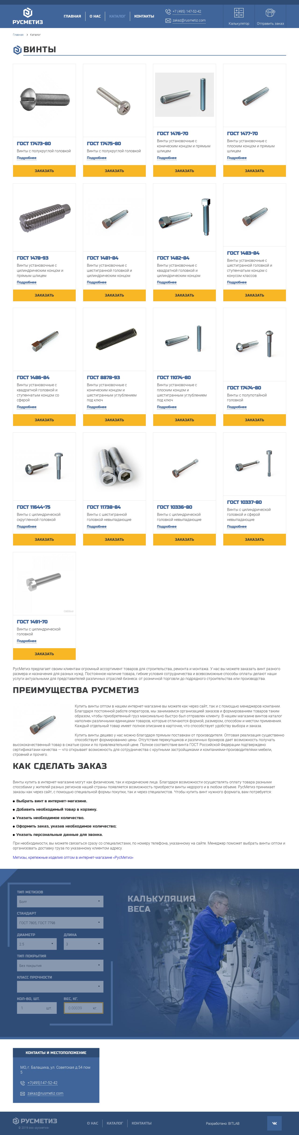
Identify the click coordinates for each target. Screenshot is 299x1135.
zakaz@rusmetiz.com (45, 1093)
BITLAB (233, 1123)
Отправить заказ (270, 17)
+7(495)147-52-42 (42, 1082)
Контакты (144, 16)
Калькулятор (239, 17)
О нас (95, 16)
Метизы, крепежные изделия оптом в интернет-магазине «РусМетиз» (73, 857)
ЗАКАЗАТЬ (44, 171)
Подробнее (26, 158)
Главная (72, 16)
